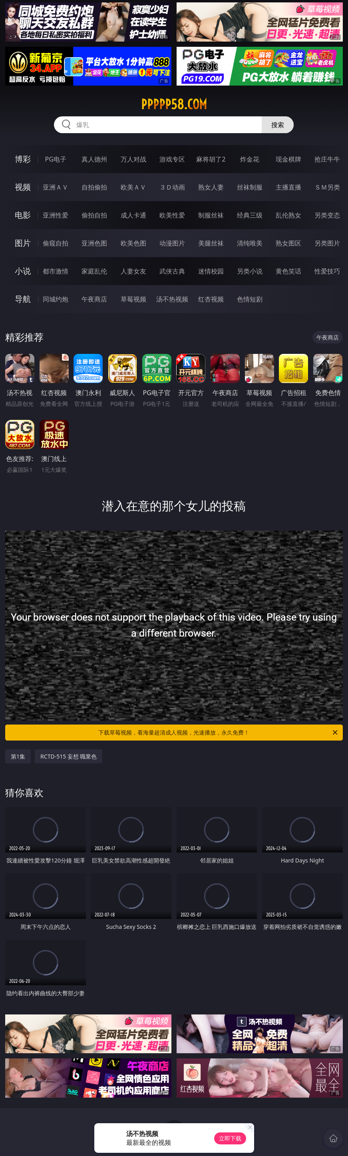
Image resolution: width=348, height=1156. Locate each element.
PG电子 (55, 159)
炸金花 (249, 159)
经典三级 (249, 215)
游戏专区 (172, 159)
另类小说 (249, 271)
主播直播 (288, 187)
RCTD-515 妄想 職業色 (68, 756)
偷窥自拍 (55, 243)
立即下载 (230, 1138)
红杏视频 (211, 299)
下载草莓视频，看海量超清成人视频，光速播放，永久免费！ (218, 732)
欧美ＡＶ (133, 187)
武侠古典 (172, 271)
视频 (23, 187)
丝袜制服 (249, 187)
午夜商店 (94, 299)
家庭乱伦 (94, 271)
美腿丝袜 (211, 243)
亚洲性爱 (55, 215)
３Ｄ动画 (172, 187)
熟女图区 (288, 243)
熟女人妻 (211, 187)
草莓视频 (133, 299)
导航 (23, 298)
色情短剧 (249, 299)
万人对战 (133, 159)
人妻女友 (133, 271)
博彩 (23, 159)
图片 (23, 243)
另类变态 (327, 215)
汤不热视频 (172, 299)
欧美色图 (133, 243)
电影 (23, 215)
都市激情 (55, 271)
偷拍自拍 (94, 215)
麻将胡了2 (210, 159)
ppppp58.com (174, 104)
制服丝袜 (211, 215)
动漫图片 (172, 243)
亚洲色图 (94, 243)
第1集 (18, 756)
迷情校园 (211, 271)
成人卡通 (133, 215)
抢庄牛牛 (327, 159)
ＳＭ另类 (327, 187)
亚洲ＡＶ (55, 187)
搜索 (277, 124)
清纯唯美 (249, 243)
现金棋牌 (288, 159)
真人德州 (94, 159)
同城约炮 (55, 299)
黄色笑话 (288, 271)
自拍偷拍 (94, 187)
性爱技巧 (327, 271)
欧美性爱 (172, 215)
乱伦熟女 (288, 215)
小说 (23, 271)
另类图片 (327, 243)
